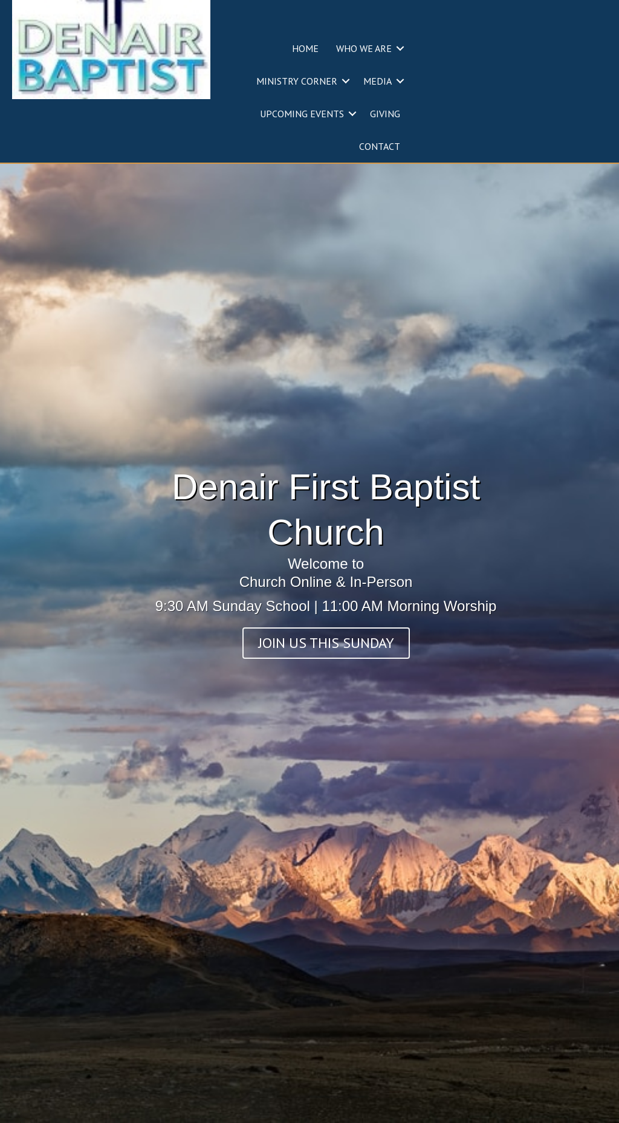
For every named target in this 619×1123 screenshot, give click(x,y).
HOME (305, 48)
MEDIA (377, 81)
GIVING (385, 114)
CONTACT (379, 146)
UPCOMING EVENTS (302, 114)
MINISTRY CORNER (296, 81)
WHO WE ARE (364, 48)
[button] (400, 48)
